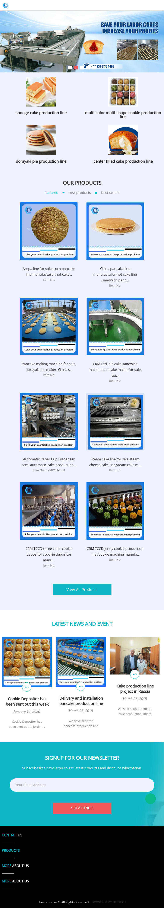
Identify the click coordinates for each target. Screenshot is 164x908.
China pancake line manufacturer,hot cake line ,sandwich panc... (115, 274)
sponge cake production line (41, 112)
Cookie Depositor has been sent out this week (27, 701)
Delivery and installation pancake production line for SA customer (81, 701)
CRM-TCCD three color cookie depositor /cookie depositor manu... (48, 554)
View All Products (82, 589)
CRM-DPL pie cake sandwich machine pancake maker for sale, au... (115, 370)
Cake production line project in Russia (135, 688)
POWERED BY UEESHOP (109, 902)
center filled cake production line (123, 161)
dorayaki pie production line (41, 161)
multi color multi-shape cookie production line (123, 114)
